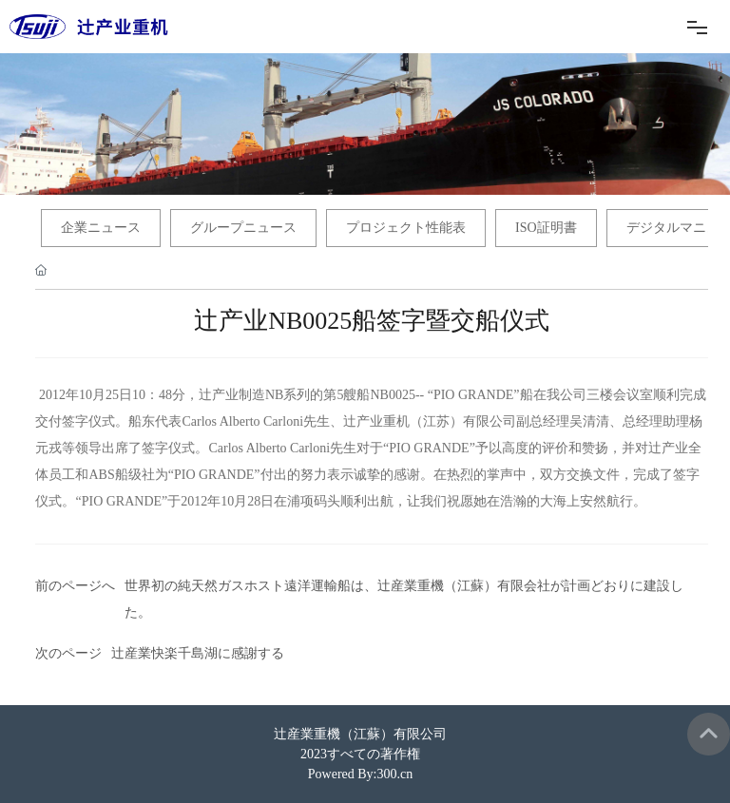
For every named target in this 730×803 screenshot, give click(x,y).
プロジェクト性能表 (406, 227)
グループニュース (243, 227)
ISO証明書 (546, 227)
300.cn (395, 774)
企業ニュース (101, 227)
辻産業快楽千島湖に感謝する (197, 653)
